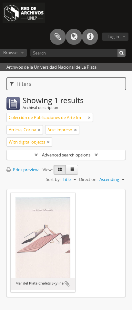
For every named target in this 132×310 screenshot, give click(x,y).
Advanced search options (66, 155)
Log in (113, 36)
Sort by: (53, 179)
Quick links (90, 37)
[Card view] (60, 170)
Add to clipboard (67, 284)
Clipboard (58, 37)
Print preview (22, 170)
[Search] (78, 53)
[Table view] (72, 170)
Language (74, 37)
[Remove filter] (89, 117)
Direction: (88, 179)
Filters (20, 83)
